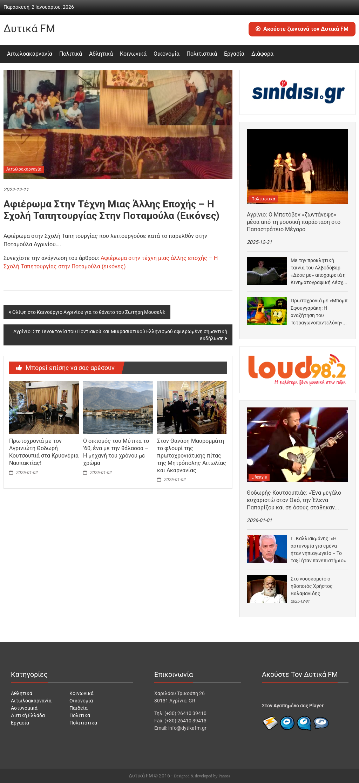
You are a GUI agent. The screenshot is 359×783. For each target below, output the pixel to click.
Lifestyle (259, 477)
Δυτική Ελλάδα (28, 715)
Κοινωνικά (133, 53)
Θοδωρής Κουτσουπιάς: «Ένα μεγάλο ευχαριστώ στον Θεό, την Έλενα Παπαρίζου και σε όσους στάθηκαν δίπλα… (294, 500)
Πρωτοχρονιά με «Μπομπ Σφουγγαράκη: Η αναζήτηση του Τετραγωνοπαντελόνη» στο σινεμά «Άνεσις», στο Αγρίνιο (319, 312)
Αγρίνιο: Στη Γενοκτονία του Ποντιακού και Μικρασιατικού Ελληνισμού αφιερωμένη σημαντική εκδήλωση (120, 335)
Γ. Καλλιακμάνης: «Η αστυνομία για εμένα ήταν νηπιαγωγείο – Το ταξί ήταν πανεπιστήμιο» (318, 549)
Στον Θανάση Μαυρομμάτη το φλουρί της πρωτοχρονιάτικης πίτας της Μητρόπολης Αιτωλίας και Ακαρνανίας (191, 455)
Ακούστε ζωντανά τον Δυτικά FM (302, 29)
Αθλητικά (101, 53)
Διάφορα (262, 53)
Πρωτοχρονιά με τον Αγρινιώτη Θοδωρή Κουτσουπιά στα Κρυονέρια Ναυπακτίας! (44, 452)
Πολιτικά (70, 53)
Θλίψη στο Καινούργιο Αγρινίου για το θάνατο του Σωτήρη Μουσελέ (88, 312)
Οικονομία (167, 53)
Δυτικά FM (29, 28)
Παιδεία (78, 708)
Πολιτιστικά (202, 53)
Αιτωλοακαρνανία (29, 53)
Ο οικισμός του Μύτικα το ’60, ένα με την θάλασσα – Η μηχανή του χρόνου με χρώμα (116, 452)
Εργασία (234, 53)
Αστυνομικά (24, 708)
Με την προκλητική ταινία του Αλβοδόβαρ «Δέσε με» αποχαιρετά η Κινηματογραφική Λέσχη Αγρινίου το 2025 (318, 271)
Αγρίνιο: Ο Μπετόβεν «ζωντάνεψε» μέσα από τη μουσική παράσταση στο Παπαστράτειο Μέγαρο (293, 222)
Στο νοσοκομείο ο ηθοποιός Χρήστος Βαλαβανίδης (312, 586)
